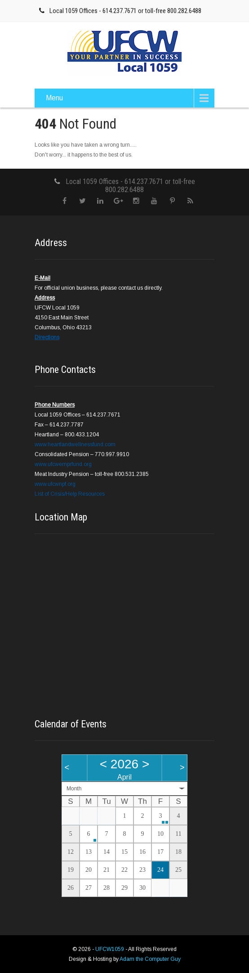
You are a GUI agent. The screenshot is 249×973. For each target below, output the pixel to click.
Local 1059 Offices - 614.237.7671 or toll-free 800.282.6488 (125, 11)
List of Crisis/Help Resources (70, 494)
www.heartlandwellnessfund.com (75, 444)
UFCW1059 (110, 949)
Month (74, 788)
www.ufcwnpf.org (55, 484)
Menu (54, 98)
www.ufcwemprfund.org (63, 464)
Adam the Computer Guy (150, 959)
